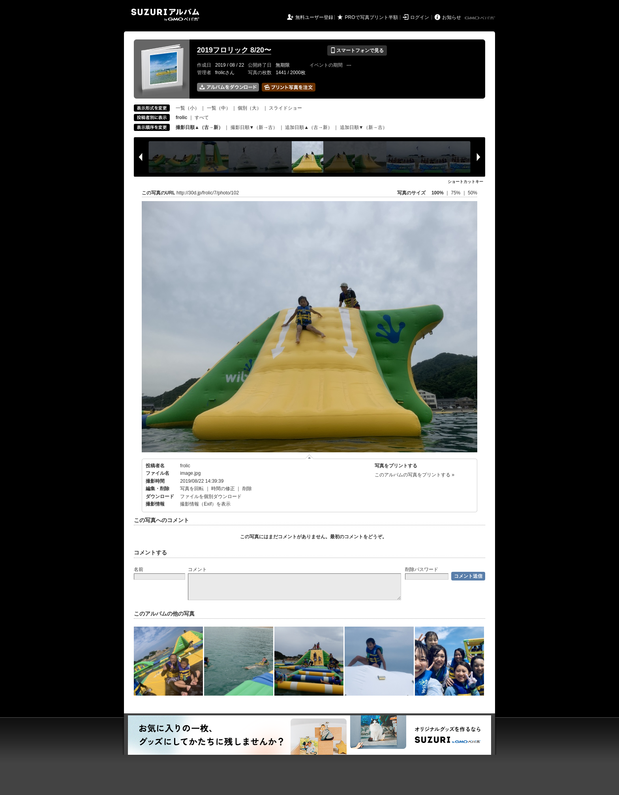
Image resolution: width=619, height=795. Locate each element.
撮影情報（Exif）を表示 (205, 504)
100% (437, 193)
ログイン (419, 17)
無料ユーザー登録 (314, 17)
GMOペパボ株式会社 (480, 18)
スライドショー (285, 108)
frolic (185, 465)
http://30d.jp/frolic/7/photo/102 (207, 193)
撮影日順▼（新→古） (254, 127)
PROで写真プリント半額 (371, 17)
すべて (202, 117)
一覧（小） (187, 108)
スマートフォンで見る (357, 50)
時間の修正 (223, 488)
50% (472, 193)
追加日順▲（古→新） (308, 127)
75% (456, 193)
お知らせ (451, 17)
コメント (197, 569)
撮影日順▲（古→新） (199, 127)
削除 (247, 488)
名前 (138, 569)
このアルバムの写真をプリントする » (414, 475)
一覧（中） (219, 108)
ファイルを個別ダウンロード (211, 496)
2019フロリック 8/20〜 (234, 50)
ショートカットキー (465, 181)
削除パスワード (421, 569)
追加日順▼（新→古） (363, 127)
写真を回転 (192, 488)
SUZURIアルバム (165, 14)
